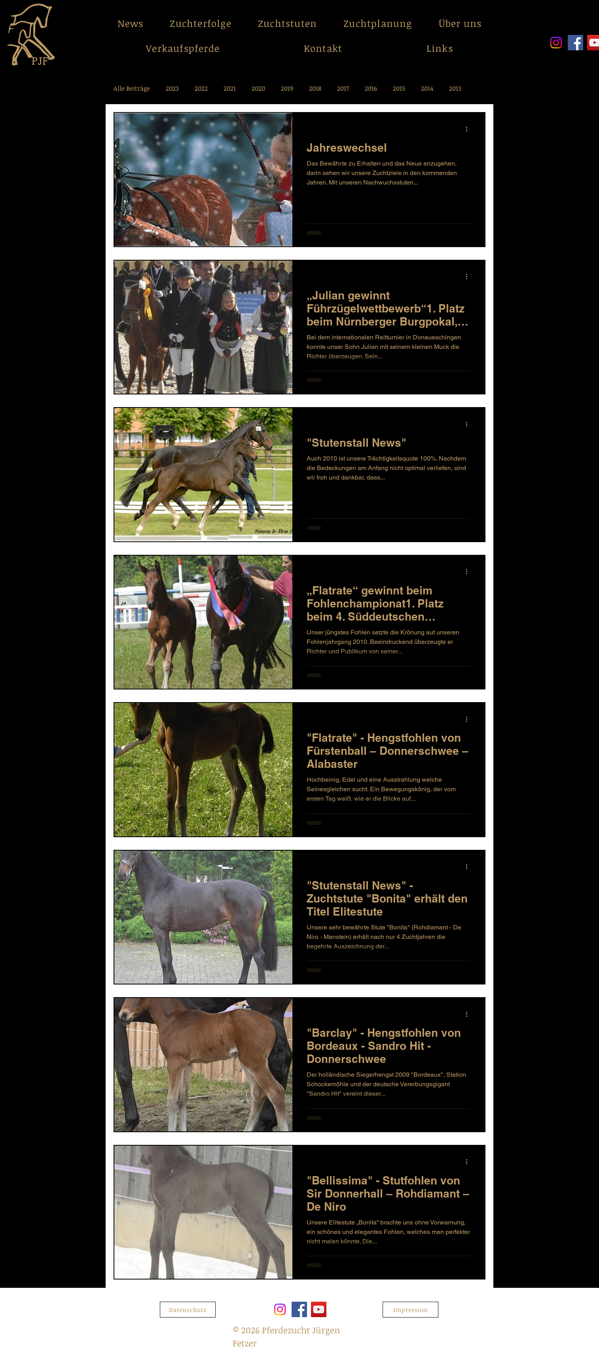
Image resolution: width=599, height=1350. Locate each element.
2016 (371, 88)
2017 (343, 88)
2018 (315, 88)
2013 (455, 88)
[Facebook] (575, 42)
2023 (172, 88)
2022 (201, 88)
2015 (399, 88)
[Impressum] (410, 1310)
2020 (258, 88)
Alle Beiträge (132, 88)
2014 (427, 88)
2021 (230, 88)
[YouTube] (318, 1309)
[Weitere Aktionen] (469, 129)
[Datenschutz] (188, 1310)
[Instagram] (556, 42)
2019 (287, 88)
